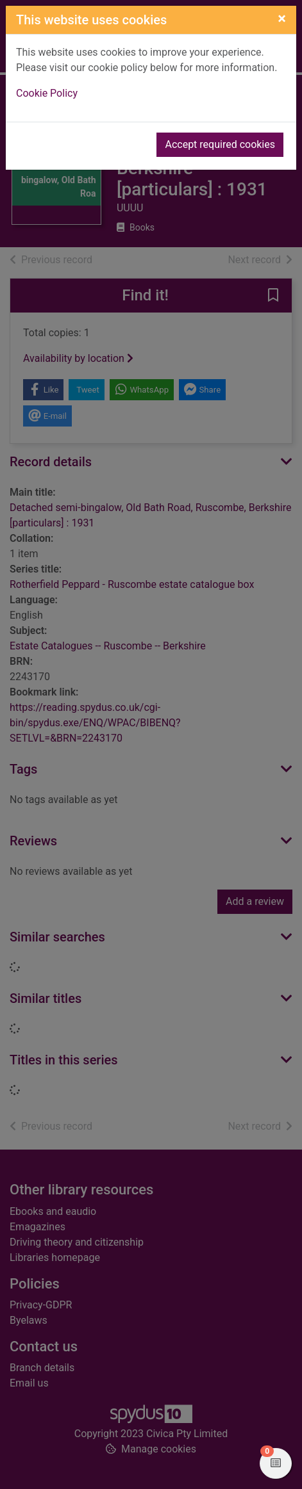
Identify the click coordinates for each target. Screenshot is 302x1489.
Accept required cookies (220, 144)
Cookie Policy (47, 93)
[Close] (281, 19)
